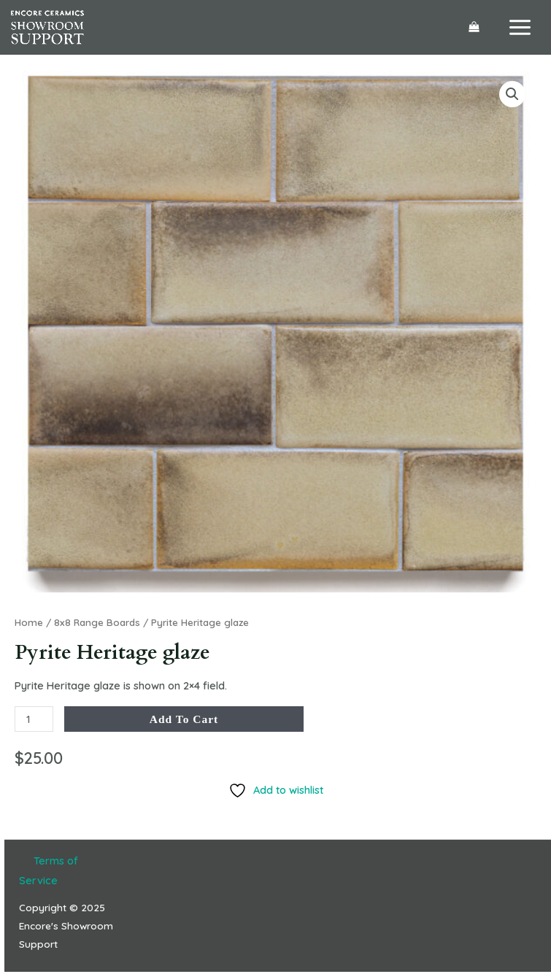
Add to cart (184, 719)
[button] (512, 94)
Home (29, 622)
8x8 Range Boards (97, 622)
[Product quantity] (34, 719)
